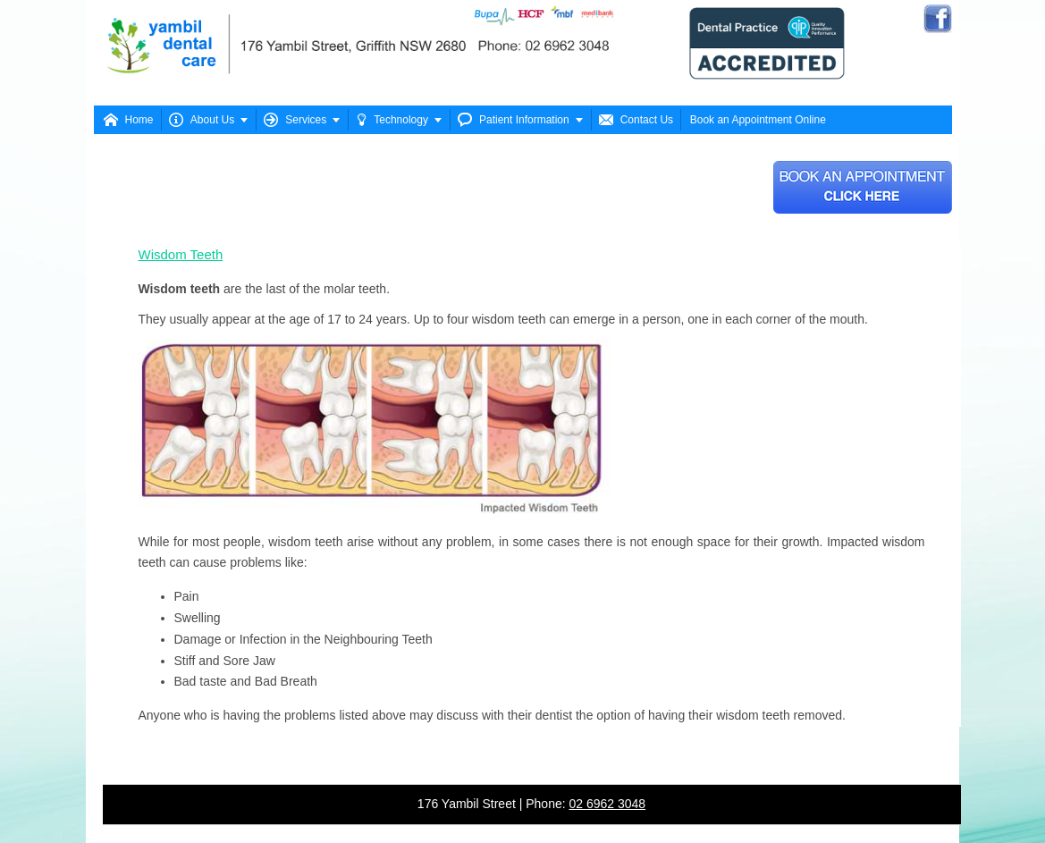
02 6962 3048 (607, 804)
